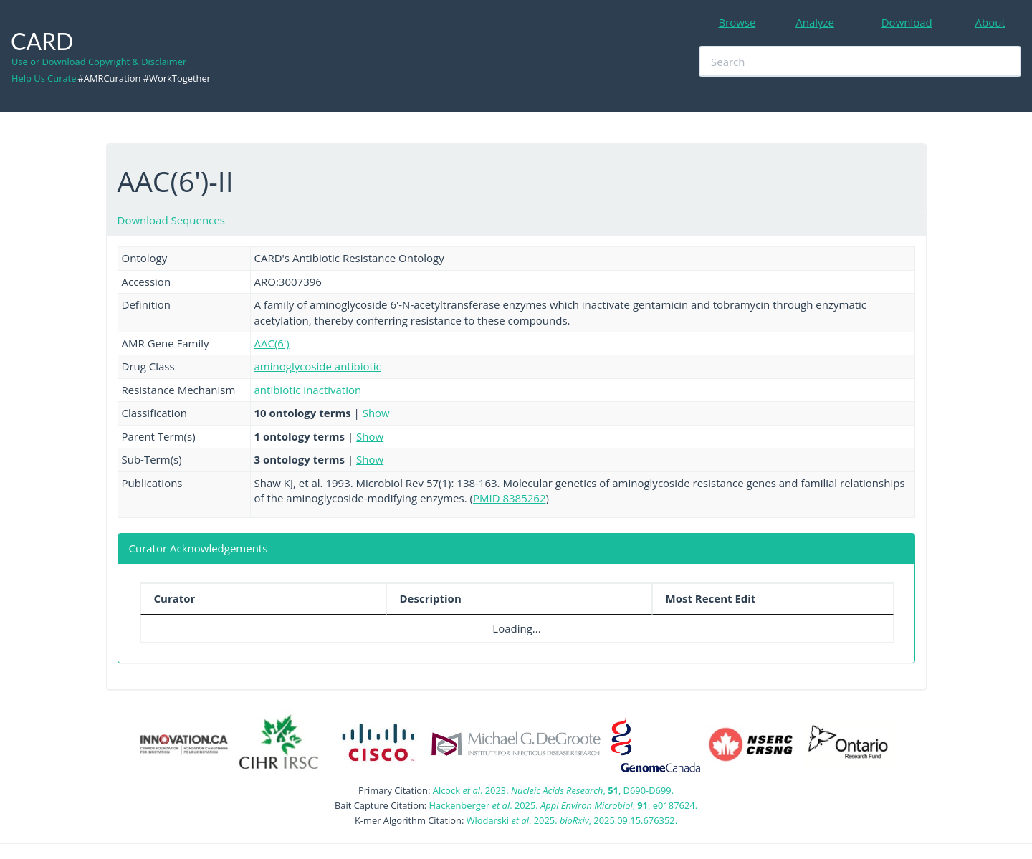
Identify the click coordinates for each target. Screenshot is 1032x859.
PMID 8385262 (509, 498)
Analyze (815, 22)
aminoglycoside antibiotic (317, 366)
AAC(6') (272, 343)
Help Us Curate (43, 78)
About (990, 22)
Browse (736, 22)
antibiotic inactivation (308, 390)
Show (376, 412)
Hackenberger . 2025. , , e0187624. (563, 805)
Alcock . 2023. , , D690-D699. (553, 790)
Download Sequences (171, 220)
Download (907, 22)
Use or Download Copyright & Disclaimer (98, 61)
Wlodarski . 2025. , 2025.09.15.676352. (572, 820)
